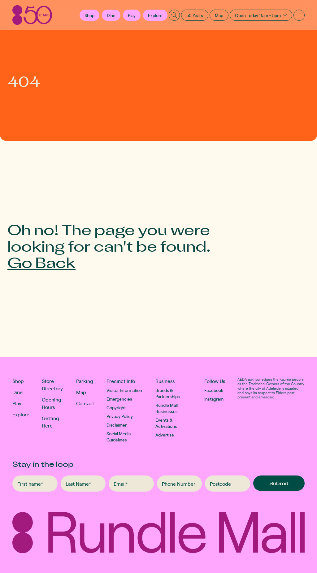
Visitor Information (124, 390)
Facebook (214, 390)
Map (219, 15)
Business (165, 380)
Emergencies (119, 399)
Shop (18, 380)
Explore (155, 15)
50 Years (194, 15)
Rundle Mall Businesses (166, 408)
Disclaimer (116, 425)
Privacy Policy (119, 416)
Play (132, 15)
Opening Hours (51, 403)
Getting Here (50, 422)
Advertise (164, 435)
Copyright (116, 407)
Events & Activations (166, 423)
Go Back (41, 262)
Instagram (214, 399)
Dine (111, 15)
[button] (89, 15)
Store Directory (52, 384)
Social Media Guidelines (118, 436)
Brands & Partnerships (167, 393)
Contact (85, 403)
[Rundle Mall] (32, 15)
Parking (84, 380)
